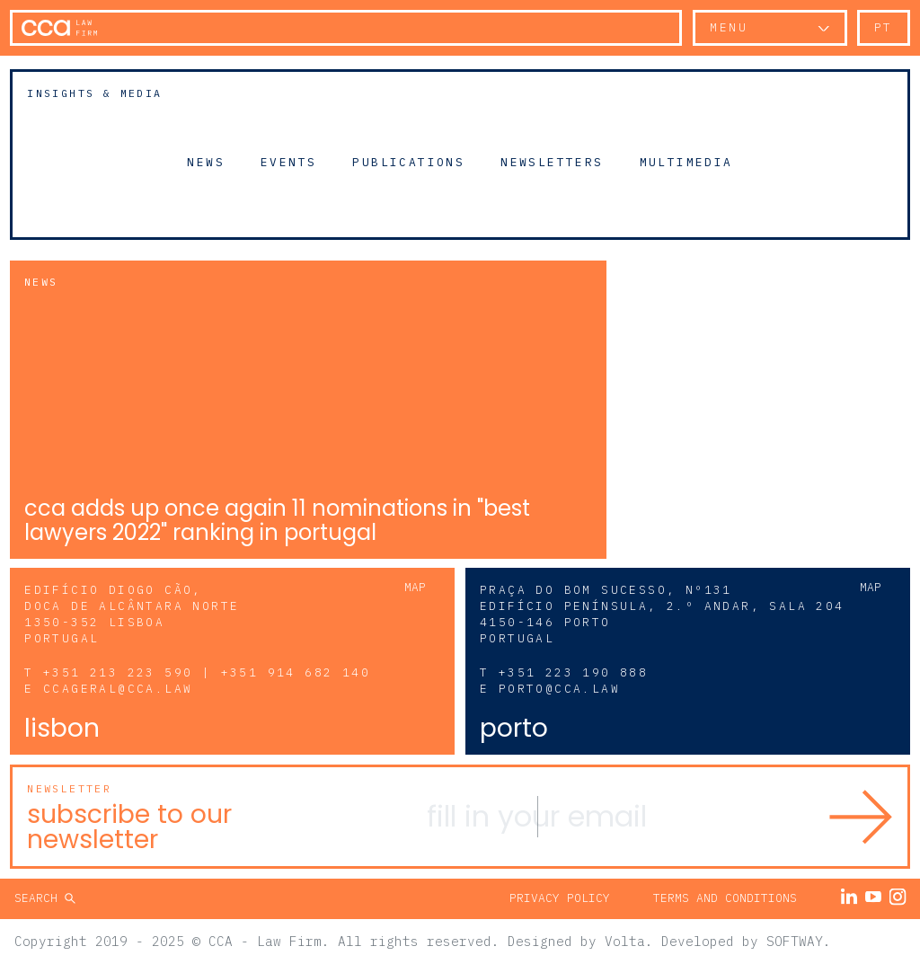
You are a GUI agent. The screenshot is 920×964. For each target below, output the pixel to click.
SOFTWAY (794, 941)
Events (288, 162)
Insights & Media (94, 93)
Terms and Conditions (725, 898)
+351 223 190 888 (573, 672)
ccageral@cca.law (117, 688)
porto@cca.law (559, 688)
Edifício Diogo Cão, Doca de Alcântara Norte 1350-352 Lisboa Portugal (131, 614)
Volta (625, 941)
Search (39, 898)
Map (415, 587)
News (206, 162)
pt (883, 27)
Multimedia (686, 162)
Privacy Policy (559, 898)
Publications (408, 162)
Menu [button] (729, 27)
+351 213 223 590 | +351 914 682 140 (206, 672)
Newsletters (551, 162)
